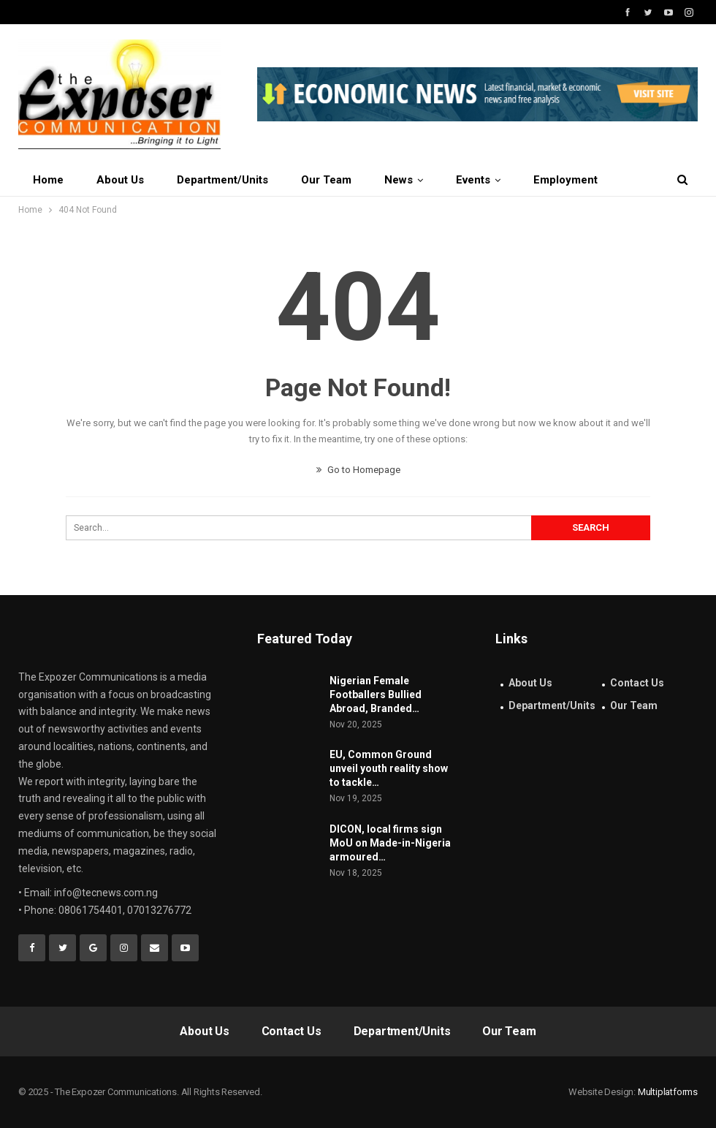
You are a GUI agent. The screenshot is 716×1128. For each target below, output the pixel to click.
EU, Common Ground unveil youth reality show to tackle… (389, 768)
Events (473, 179)
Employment (565, 179)
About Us (120, 179)
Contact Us (637, 683)
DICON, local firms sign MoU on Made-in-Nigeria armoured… (390, 843)
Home (48, 179)
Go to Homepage (358, 469)
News (398, 179)
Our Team (326, 179)
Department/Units (222, 179)
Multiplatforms (668, 1091)
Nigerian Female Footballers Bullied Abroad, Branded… (376, 694)
